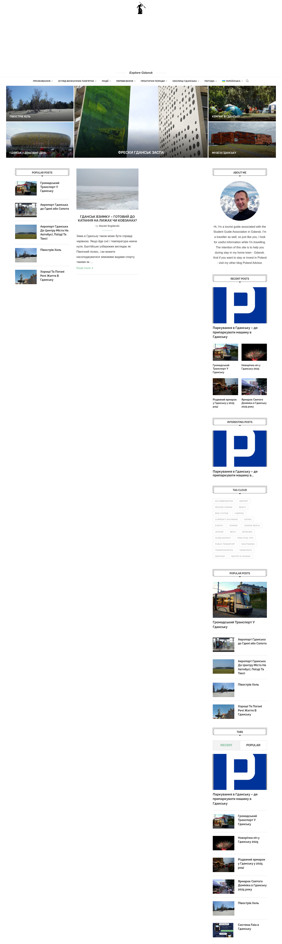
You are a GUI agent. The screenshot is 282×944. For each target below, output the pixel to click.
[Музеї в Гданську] (242, 140)
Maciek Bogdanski (109, 225)
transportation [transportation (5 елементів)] (224, 550)
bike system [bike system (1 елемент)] (221, 513)
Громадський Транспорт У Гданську (221, 369)
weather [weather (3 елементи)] (220, 556)
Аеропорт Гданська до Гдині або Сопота (252, 641)
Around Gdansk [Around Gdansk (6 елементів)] (224, 507)
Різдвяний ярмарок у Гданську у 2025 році (225, 403)
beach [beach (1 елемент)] (242, 507)
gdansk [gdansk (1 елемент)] (233, 525)
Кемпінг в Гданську (226, 116)
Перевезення (124, 81)
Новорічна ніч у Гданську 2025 (251, 367)
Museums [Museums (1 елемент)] (247, 532)
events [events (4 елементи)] (219, 525)
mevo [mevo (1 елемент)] (233, 532)
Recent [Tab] (226, 745)
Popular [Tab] (253, 745)
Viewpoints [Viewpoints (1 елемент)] (245, 550)
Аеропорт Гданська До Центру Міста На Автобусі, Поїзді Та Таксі (252, 667)
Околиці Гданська (184, 81)
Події (105, 81)
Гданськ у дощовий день (28, 152)
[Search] (247, 81)
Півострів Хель (20, 116)
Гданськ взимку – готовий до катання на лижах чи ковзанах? (107, 218)
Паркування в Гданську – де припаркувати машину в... (235, 473)
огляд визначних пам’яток (76, 81)
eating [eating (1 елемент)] (247, 519)
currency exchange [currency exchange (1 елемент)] (226, 519)
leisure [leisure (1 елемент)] (219, 532)
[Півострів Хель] (40, 103)
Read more (84, 268)
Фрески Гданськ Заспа (141, 152)
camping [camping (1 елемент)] (239, 513)
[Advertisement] (141, 42)
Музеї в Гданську (224, 152)
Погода (209, 81)
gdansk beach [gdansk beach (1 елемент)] (252, 525)
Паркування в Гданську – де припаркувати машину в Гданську (235, 332)
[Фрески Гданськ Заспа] (141, 122)
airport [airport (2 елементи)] (243, 501)
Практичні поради (153, 81)
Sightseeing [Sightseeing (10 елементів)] (248, 544)
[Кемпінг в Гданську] (242, 103)
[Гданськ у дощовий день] (40, 140)
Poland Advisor (252, 262)
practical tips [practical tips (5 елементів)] (245, 538)
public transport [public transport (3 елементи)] (225, 544)
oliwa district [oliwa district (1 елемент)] (223, 538)
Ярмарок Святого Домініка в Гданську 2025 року (254, 403)
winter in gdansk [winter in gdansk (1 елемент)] (241, 556)
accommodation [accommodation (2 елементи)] (224, 501)
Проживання (41, 81)
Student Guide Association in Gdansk (237, 231)
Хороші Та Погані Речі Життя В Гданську (250, 710)
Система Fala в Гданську (248, 927)
